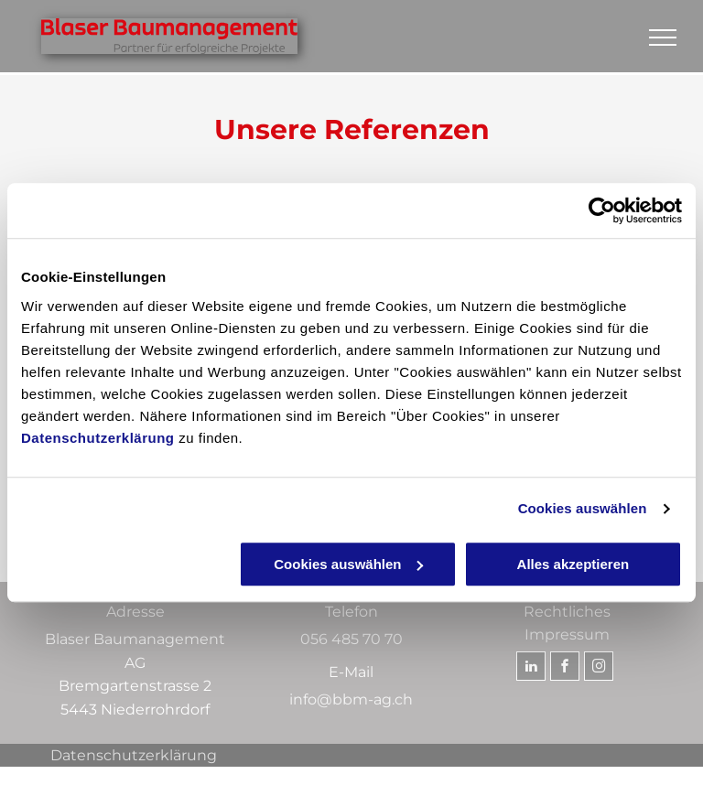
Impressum (567, 634)
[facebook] (564, 668)
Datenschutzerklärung (98, 438)
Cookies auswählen (582, 508)
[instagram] (598, 668)
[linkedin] (531, 668)
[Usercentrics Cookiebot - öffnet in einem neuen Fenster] (602, 210)
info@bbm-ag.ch (351, 699)
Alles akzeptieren (573, 564)
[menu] (663, 37)
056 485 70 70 (351, 639)
